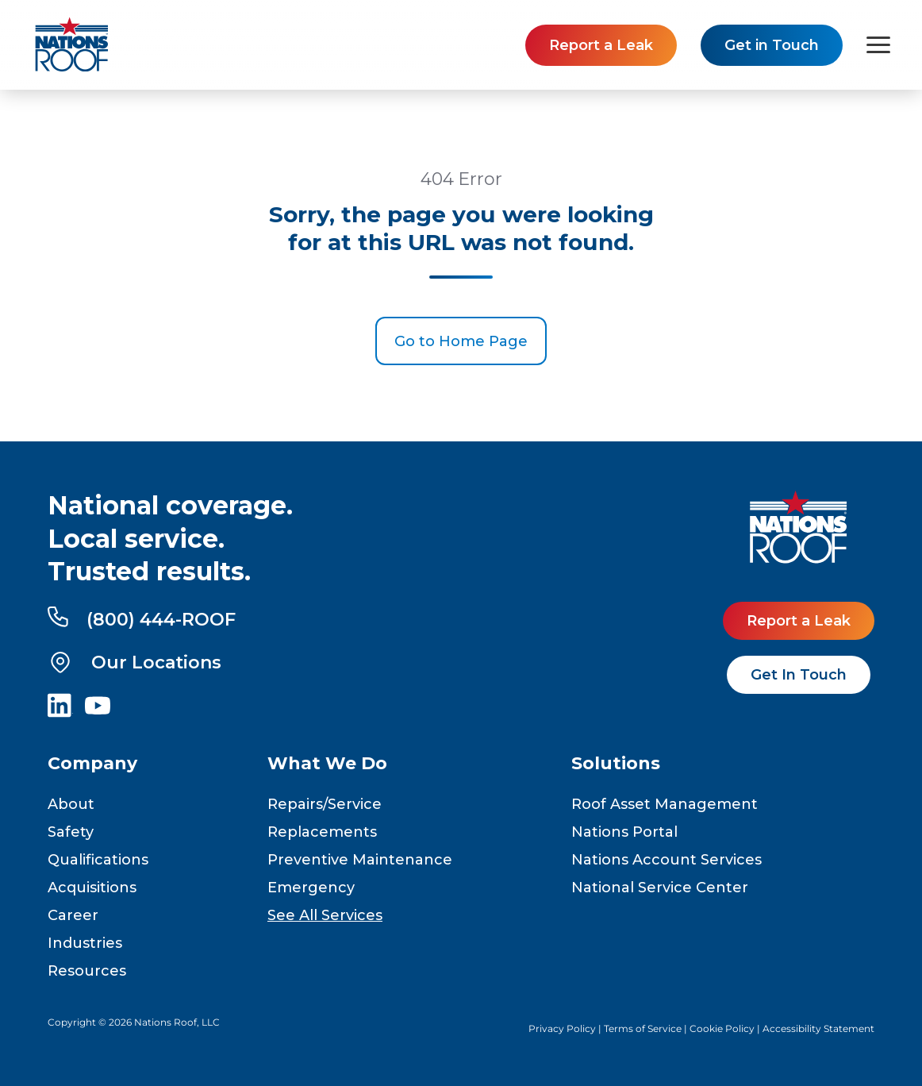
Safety (71, 832)
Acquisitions (92, 887)
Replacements (322, 832)
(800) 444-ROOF (142, 618)
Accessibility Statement (818, 1028)
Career (73, 915)
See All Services (324, 915)
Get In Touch (799, 675)
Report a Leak (601, 45)
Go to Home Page (461, 341)
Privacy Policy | (566, 1028)
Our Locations (134, 662)
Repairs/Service (324, 804)
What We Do (327, 763)
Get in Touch (771, 45)
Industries (85, 943)
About (71, 804)
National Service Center (659, 887)
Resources (87, 971)
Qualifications (98, 859)
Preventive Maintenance (359, 859)
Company (92, 763)
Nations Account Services (666, 859)
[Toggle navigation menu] (878, 45)
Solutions (615, 763)
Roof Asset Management (664, 804)
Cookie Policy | (726, 1028)
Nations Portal (624, 832)
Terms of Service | (647, 1028)
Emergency (311, 887)
